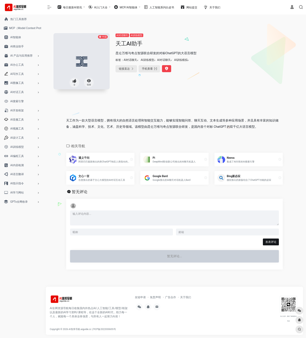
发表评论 (270, 241)
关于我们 (185, 297)
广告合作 (170, 297)
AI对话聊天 (122, 35)
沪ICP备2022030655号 (104, 329)
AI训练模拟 (181, 59)
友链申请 (140, 297)
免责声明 (155, 297)
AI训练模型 (136, 35)
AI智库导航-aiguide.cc (80, 329)
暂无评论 (79, 191)
